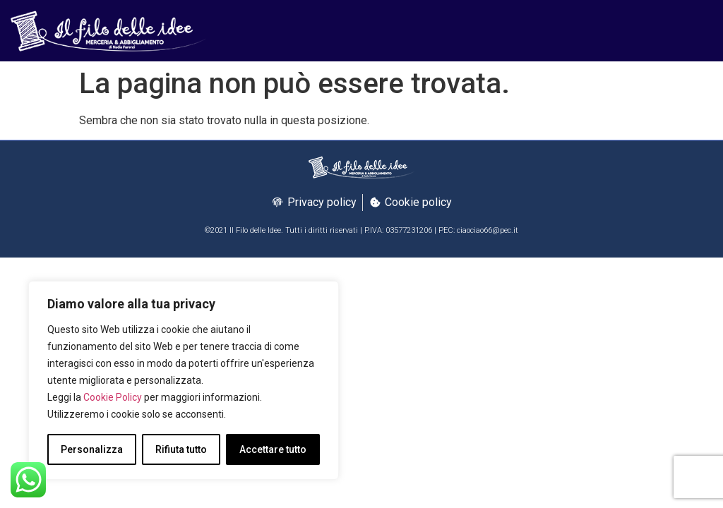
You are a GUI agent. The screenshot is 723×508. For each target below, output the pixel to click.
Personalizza (92, 449)
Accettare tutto (272, 449)
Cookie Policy (112, 397)
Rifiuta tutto (181, 449)
